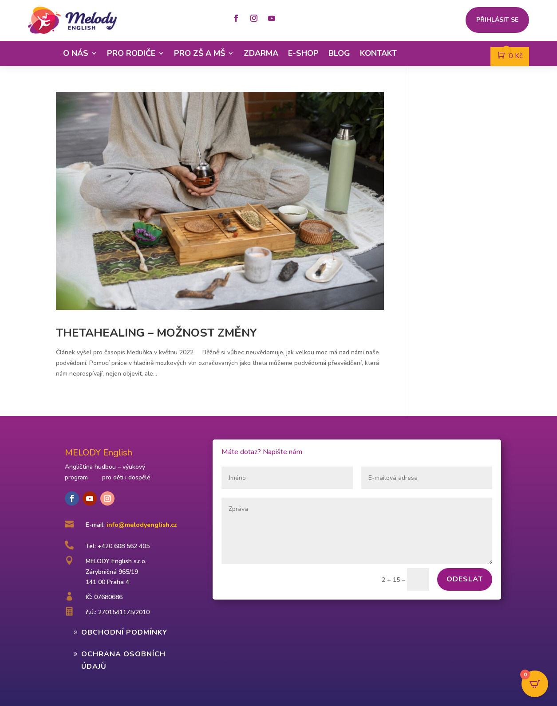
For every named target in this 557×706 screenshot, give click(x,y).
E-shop (303, 53)
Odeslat (464, 579)
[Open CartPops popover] (534, 684)
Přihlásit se (497, 20)
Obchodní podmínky (124, 632)
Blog (339, 53)
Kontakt (378, 53)
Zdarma (261, 53)
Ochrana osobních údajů (123, 660)
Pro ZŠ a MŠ (199, 53)
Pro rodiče (131, 53)
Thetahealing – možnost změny (156, 333)
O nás (75, 53)
